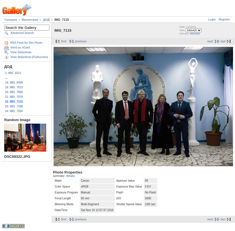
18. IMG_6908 (14, 82)
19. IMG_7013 (14, 87)
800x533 (195, 33)
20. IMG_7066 (14, 92)
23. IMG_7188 (14, 106)
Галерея (10, 19)
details (70, 175)
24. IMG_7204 (14, 111)
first (63, 41)
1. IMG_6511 (13, 73)
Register (224, 19)
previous (81, 41)
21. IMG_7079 (14, 96)
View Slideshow (20, 52)
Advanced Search (22, 32)
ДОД (46, 19)
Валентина (30, 19)
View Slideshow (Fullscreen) (29, 57)
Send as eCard (20, 47)
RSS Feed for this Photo (26, 42)
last (223, 41)
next (210, 41)
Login (212, 19)
